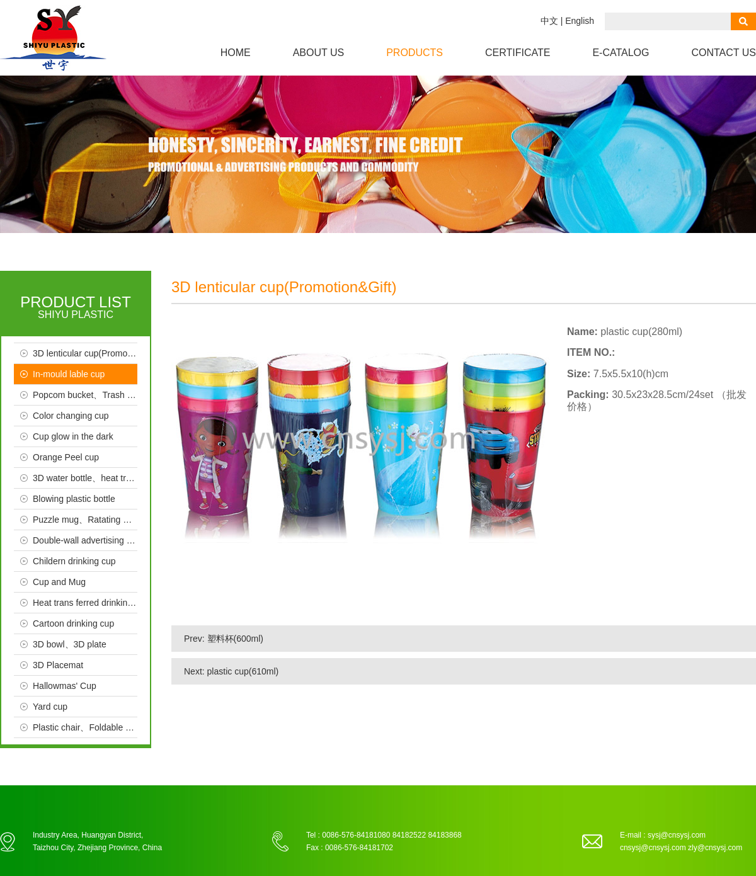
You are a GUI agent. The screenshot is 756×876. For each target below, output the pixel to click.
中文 (549, 21)
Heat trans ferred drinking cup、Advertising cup (85, 603)
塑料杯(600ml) (235, 639)
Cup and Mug (59, 582)
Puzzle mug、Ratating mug (85, 520)
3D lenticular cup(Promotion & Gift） (85, 353)
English (579, 21)
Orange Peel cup (66, 457)
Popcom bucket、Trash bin (85, 395)
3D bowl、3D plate (69, 644)
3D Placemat (58, 665)
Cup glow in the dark (73, 436)
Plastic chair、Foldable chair (85, 727)
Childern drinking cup (74, 561)
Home (235, 52)
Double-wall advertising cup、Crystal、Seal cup (85, 540)
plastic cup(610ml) (243, 671)
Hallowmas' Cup (64, 686)
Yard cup (50, 707)
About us (319, 52)
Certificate (517, 52)
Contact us (723, 52)
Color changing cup (71, 416)
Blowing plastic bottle (74, 499)
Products (414, 52)
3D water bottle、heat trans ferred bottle (85, 478)
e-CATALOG (620, 52)
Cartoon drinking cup (73, 623)
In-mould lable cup (69, 374)
